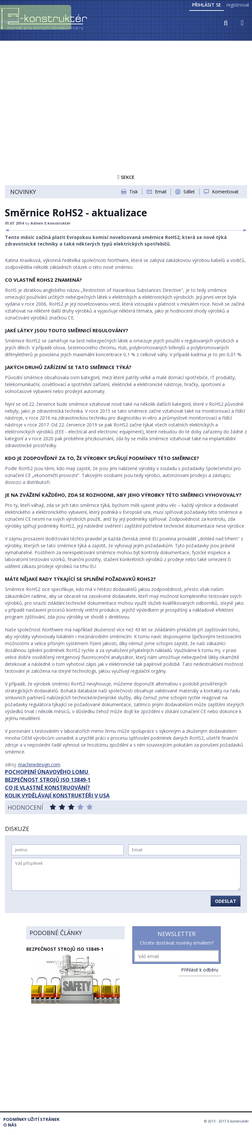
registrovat (237, 5)
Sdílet (189, 191)
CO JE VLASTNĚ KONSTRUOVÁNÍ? (47, 787)
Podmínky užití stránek (31, 1119)
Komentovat (225, 191)
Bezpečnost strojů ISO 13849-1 (64, 949)
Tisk (133, 191)
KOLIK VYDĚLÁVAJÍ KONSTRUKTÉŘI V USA (57, 795)
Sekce (126, 177)
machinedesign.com (39, 764)
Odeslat (225, 901)
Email (160, 191)
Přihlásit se (206, 5)
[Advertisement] (126, 91)
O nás (10, 1125)
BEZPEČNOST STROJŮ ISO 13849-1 (48, 779)
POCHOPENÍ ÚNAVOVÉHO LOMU (47, 771)
